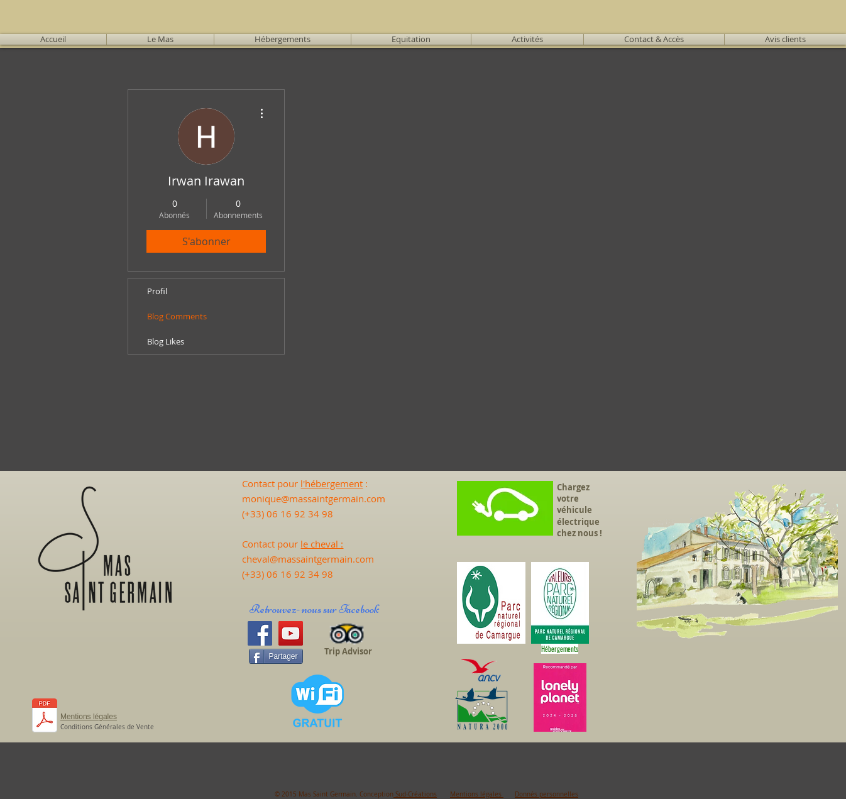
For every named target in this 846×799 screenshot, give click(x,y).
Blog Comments (177, 316)
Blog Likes (165, 341)
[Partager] (275, 656)
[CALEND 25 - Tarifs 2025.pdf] (45, 717)
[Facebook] (260, 633)
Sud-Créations (415, 794)
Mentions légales (476, 794)
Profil (157, 291)
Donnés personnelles (546, 794)
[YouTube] (290, 633)
